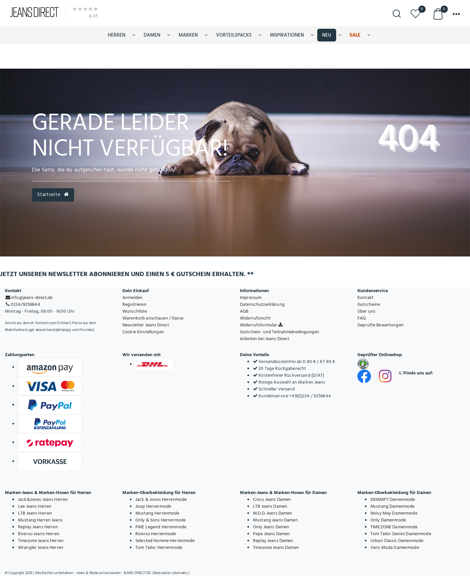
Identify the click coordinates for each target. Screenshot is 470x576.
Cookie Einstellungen (143, 332)
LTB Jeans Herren (35, 513)
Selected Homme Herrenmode (165, 540)
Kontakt (365, 297)
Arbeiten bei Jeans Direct (265, 338)
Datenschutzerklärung (262, 304)
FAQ (361, 318)
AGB (244, 311)
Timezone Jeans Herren (41, 540)
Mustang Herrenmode (157, 513)
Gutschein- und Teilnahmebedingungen (279, 332)
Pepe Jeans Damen (271, 533)
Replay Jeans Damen (273, 540)
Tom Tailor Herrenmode (158, 547)
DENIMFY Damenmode (392, 499)
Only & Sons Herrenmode (160, 520)
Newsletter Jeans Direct (145, 325)
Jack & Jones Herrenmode (161, 499)
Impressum (250, 297)
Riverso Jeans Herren (38, 533)
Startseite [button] (53, 194)
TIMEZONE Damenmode (394, 527)
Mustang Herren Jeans (40, 520)
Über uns (366, 311)
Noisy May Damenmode (393, 513)
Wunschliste (134, 311)
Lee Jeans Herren (35, 506)
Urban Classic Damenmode (396, 540)
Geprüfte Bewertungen (380, 325)
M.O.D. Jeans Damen (272, 513)
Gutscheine (368, 304)
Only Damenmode (388, 520)
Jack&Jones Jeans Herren (43, 499)
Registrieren (134, 304)
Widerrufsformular (261, 325)
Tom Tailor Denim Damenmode (400, 533)
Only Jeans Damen (271, 527)
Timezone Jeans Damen (276, 547)
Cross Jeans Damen (272, 499)
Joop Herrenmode (153, 506)
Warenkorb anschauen (145, 318)
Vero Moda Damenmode (394, 547)
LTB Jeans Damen (270, 506)
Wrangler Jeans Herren (40, 547)
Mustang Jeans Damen (275, 520)
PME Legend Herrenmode (160, 527)
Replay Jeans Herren (38, 527)
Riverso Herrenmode (155, 533)
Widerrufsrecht (255, 318)
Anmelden (132, 297)
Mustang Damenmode (392, 506)
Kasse (177, 318)
